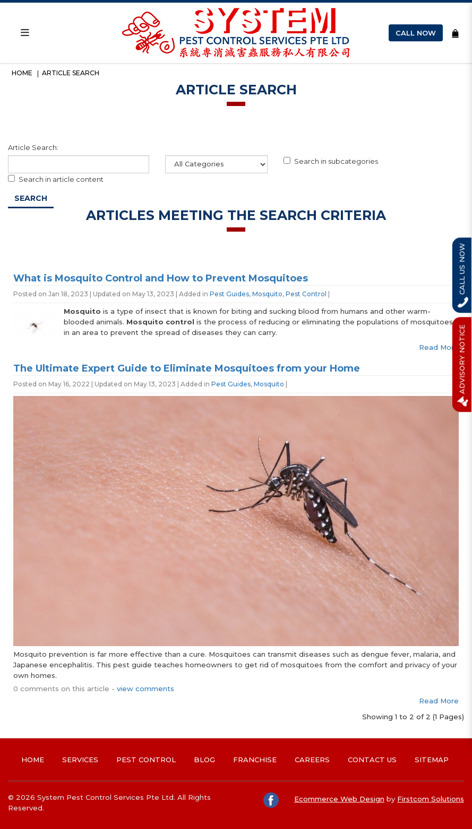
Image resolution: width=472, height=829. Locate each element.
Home (22, 73)
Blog (204, 759)
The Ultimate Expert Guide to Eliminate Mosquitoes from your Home (186, 368)
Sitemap (432, 759)
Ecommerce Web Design (339, 799)
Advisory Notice (462, 364)
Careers (312, 759)
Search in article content (56, 179)
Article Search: (33, 147)
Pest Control (306, 294)
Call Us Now (462, 275)
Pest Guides (229, 294)
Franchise (255, 759)
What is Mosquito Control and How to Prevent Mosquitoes (160, 278)
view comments (145, 688)
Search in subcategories (331, 161)
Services (80, 759)
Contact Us (372, 759)
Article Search (70, 73)
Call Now (416, 33)
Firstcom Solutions (430, 799)
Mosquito (267, 294)
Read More (439, 347)
